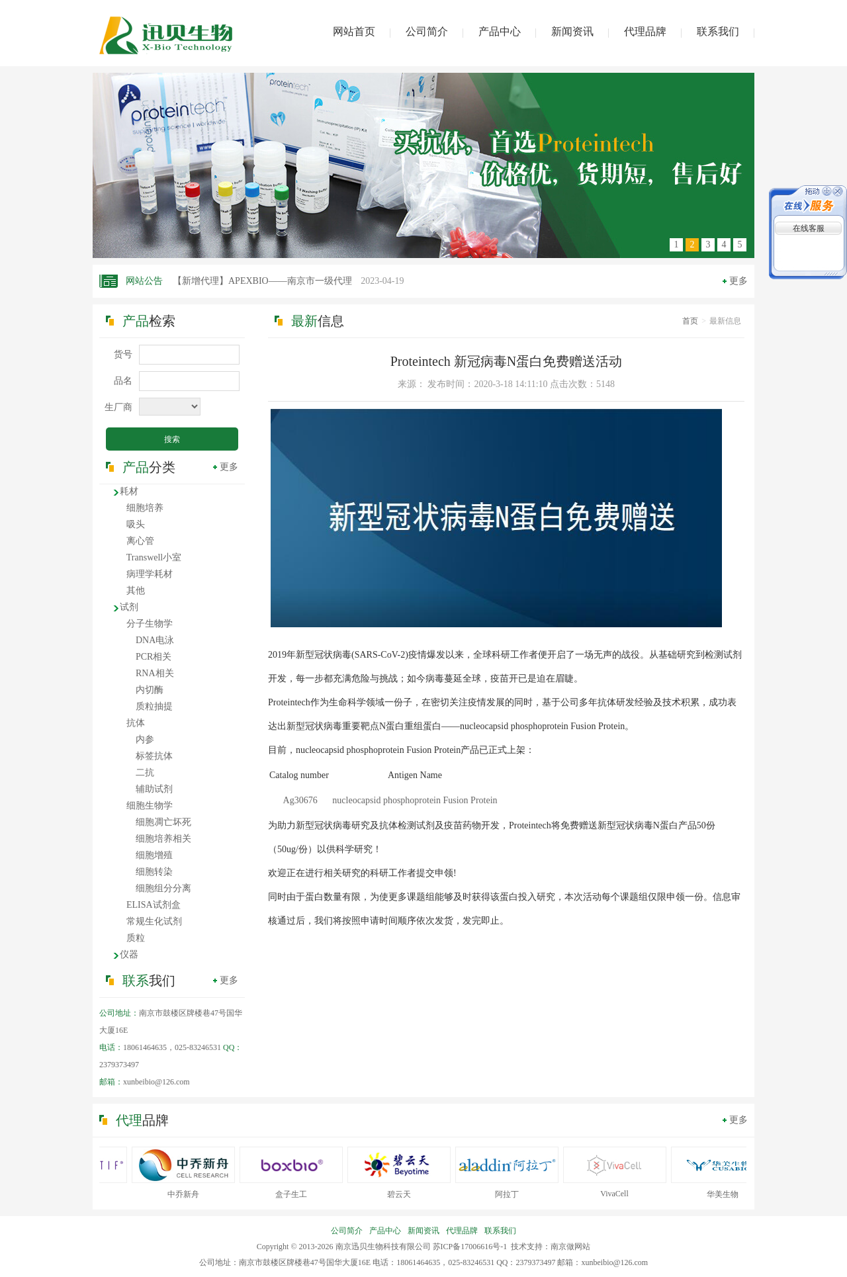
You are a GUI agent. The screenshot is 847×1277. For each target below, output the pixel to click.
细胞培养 (144, 508)
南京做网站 (570, 1246)
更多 (738, 281)
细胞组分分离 (163, 888)
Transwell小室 (154, 557)
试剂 (129, 607)
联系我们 (718, 31)
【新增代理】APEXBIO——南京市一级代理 (288, 281)
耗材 (129, 491)
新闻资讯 (572, 31)
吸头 (135, 524)
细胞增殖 (154, 855)
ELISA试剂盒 (153, 905)
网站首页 (354, 31)
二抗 (145, 772)
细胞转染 (154, 872)
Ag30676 (300, 800)
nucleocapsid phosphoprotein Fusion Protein (414, 800)
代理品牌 (645, 31)
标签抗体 (154, 756)
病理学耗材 (149, 574)
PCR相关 (153, 657)
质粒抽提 (154, 706)
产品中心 (499, 31)
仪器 (129, 954)
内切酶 (149, 690)
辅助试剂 (154, 789)
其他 (135, 590)
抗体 (135, 723)
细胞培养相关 (163, 839)
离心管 (140, 541)
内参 (145, 739)
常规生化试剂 (154, 921)
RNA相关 (155, 673)
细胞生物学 (149, 806)
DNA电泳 (155, 640)
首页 (690, 321)
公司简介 (427, 31)
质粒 (135, 938)
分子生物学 (149, 624)
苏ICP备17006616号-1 (470, 1246)
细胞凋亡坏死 (163, 822)
